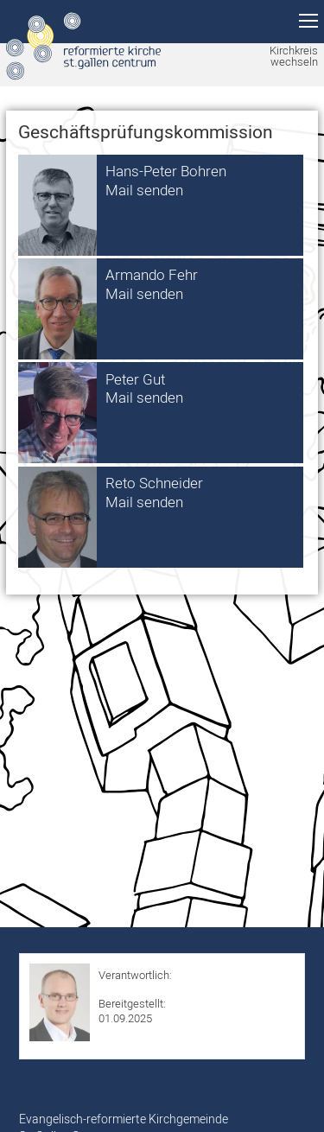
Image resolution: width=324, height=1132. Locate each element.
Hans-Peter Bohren (165, 171)
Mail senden (144, 190)
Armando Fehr (151, 274)
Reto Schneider (154, 483)
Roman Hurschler (141, 989)
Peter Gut (135, 379)
